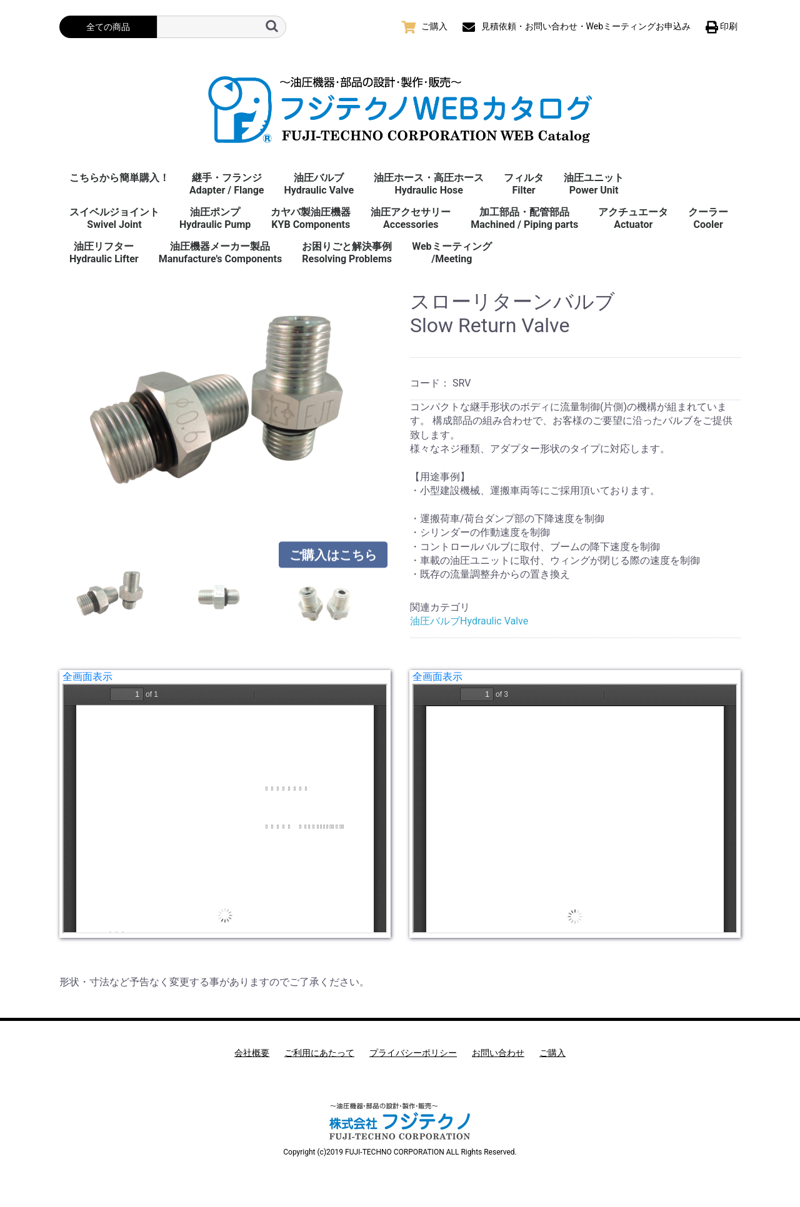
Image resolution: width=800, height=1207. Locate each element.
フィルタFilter (524, 184)
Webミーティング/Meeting (451, 252)
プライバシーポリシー (413, 1053)
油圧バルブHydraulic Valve (319, 184)
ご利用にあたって (319, 1053)
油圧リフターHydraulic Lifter (104, 252)
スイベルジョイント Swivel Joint (114, 218)
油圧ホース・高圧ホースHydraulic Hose (429, 184)
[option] (230, 408)
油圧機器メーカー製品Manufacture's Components (220, 252)
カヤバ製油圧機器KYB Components (311, 218)
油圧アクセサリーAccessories (411, 218)
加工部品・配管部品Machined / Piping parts (524, 218)
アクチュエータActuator (633, 218)
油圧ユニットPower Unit (594, 184)
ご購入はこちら (333, 555)
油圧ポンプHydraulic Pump (215, 218)
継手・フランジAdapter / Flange (226, 184)
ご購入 (552, 1053)
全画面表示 (87, 676)
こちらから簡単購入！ (119, 178)
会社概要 (251, 1053)
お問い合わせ (498, 1053)
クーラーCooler (708, 218)
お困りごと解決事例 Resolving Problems (347, 252)
